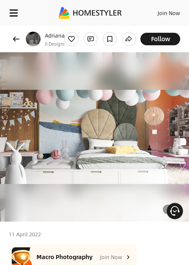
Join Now (169, 13)
